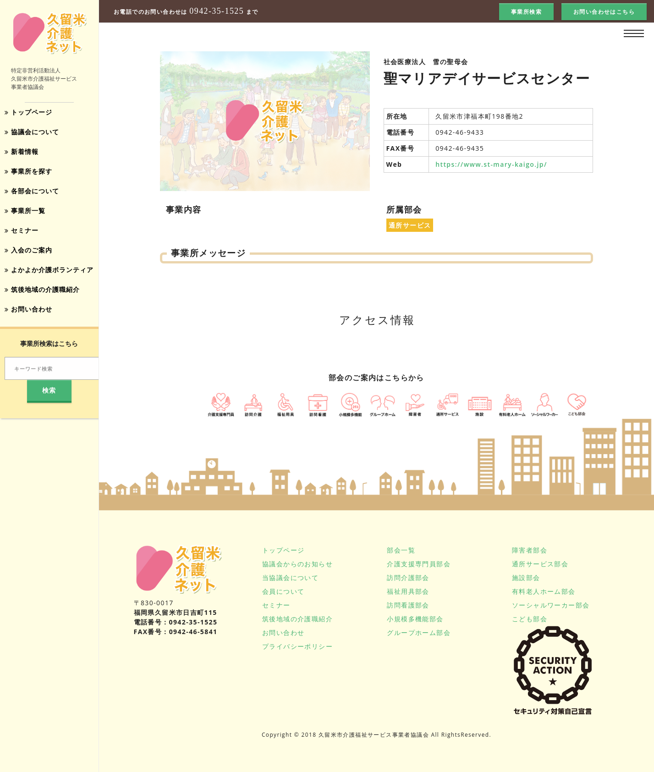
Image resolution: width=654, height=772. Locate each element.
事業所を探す (28, 169)
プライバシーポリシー (297, 646)
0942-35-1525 (216, 11)
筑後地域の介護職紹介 (42, 285)
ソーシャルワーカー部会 (550, 605)
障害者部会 (529, 550)
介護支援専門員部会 (419, 563)
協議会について (32, 131)
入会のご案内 (28, 246)
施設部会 (526, 577)
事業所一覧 (25, 208)
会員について (283, 591)
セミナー (21, 227)
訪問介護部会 (408, 577)
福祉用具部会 (408, 591)
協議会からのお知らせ (297, 563)
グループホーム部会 (419, 632)
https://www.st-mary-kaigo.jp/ (491, 164)
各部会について (32, 189)
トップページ (28, 112)
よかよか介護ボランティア (49, 266)
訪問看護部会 (408, 605)
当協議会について (290, 577)
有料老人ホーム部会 (544, 591)
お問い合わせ (28, 304)
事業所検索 (526, 12)
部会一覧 (401, 550)
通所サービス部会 (540, 563)
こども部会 (529, 618)
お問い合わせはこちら (604, 12)
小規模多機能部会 (415, 618)
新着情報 (21, 150)
